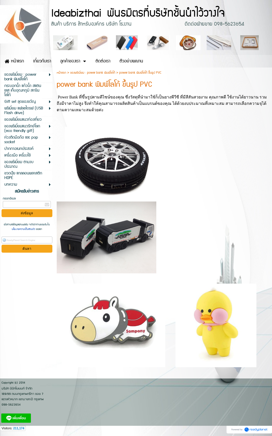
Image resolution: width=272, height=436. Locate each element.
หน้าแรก (61, 72)
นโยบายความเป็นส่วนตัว (24, 229)
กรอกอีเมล (9, 198)
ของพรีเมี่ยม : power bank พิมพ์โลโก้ (92, 72)
